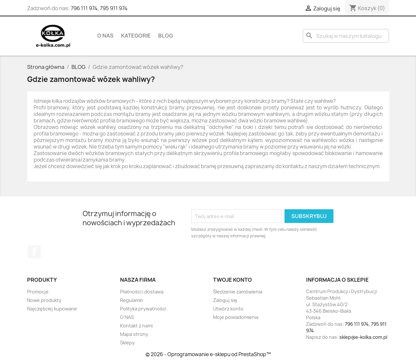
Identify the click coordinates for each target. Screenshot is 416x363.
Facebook (34, 251)
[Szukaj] (346, 36)
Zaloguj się (225, 300)
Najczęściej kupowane (52, 309)
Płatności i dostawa (141, 292)
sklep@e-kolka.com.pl (363, 337)
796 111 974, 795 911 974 (99, 8)
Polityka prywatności (143, 309)
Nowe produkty (44, 300)
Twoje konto (232, 279)
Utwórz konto (228, 309)
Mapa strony (134, 334)
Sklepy (127, 342)
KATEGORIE (136, 35)
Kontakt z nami (136, 326)
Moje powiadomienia (235, 317)
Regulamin (131, 300)
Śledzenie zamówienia (237, 292)
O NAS (105, 35)
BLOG (165, 35)
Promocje (38, 292)
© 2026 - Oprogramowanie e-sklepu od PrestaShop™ (208, 354)
